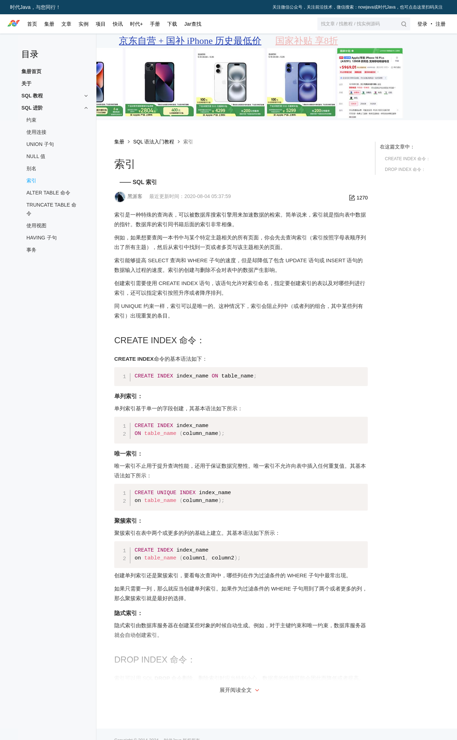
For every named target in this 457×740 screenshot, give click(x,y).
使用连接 (36, 132)
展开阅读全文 (240, 690)
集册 (119, 142)
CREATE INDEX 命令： (407, 158)
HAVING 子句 (41, 237)
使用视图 (36, 225)
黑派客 (134, 196)
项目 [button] (101, 24)
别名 (31, 168)
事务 (31, 250)
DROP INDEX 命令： (405, 169)
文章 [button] (66, 24)
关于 (26, 83)
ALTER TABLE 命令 (48, 193)
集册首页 (31, 71)
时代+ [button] (136, 24)
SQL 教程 (32, 95)
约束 (31, 120)
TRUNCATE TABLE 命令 (51, 209)
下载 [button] (172, 24)
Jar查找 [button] (192, 24)
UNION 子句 (40, 144)
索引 (31, 180)
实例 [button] (84, 24)
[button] (363, 23)
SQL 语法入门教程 (153, 142)
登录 (422, 24)
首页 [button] (32, 24)
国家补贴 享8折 (306, 41)
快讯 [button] (118, 24)
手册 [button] (155, 24)
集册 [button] (49, 24)
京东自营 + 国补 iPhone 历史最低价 (190, 41)
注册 (441, 24)
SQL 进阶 (32, 108)
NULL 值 (35, 156)
